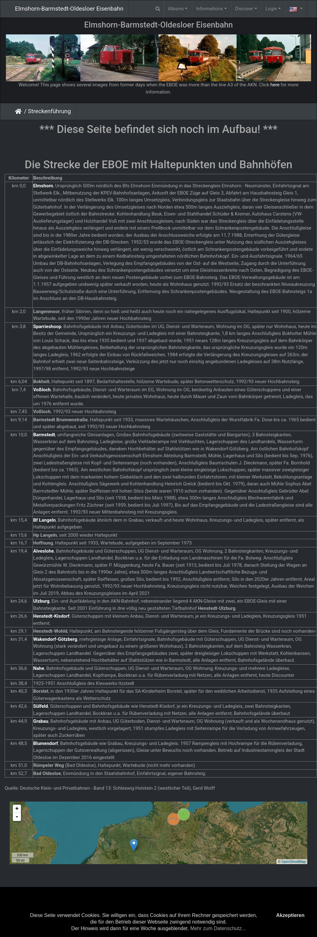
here (275, 85)
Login (271, 9)
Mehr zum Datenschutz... (218, 928)
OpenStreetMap (293, 862)
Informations (209, 9)
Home (19, 111)
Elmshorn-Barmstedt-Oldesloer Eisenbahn (69, 8)
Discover (244, 9)
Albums (176, 9)
